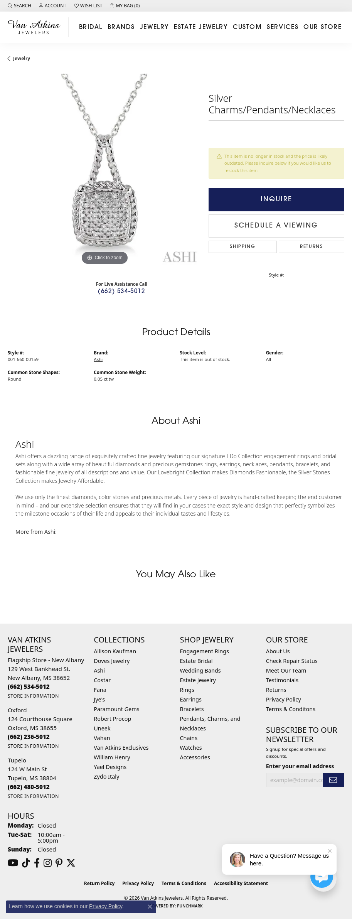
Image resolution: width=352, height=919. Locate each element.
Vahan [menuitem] (102, 738)
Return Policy (99, 883)
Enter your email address (300, 766)
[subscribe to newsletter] (333, 780)
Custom (247, 27)
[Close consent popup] (150, 906)
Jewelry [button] (154, 27)
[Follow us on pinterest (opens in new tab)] (59, 863)
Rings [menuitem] (187, 689)
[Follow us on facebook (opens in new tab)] (37, 863)
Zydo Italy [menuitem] (106, 776)
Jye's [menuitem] (99, 699)
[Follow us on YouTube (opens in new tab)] (13, 863)
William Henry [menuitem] (112, 757)
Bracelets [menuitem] (192, 709)
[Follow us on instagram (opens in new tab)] (48, 863)
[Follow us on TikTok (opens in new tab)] (26, 863)
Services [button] (282, 27)
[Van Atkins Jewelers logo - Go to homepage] (36, 27)
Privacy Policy (283, 699)
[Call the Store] (29, 686)
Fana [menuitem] (100, 689)
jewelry (21, 58)
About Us (278, 651)
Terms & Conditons (290, 709)
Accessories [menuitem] (195, 757)
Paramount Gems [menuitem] (116, 709)
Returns (311, 247)
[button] (19, 6)
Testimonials (282, 680)
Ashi (98, 359)
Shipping (242, 247)
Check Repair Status (292, 660)
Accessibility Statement (241, 883)
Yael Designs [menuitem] (110, 767)
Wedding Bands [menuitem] (200, 670)
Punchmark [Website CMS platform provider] (190, 906)
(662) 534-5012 (121, 292)
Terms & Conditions (184, 883)
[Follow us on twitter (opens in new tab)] (71, 863)
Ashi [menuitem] (99, 670)
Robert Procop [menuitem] (112, 718)
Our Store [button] (322, 27)
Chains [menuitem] (189, 738)
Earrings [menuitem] (191, 699)
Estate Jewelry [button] (200, 27)
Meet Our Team (286, 670)
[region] (104, 170)
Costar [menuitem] (102, 680)
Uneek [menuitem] (102, 728)
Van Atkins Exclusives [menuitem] (121, 747)
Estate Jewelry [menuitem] (198, 680)
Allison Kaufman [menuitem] (115, 651)
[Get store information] (33, 696)
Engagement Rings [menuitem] (204, 651)
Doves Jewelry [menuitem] (112, 660)
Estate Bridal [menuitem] (196, 660)
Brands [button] (121, 27)
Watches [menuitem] (191, 747)
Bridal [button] (91, 27)
